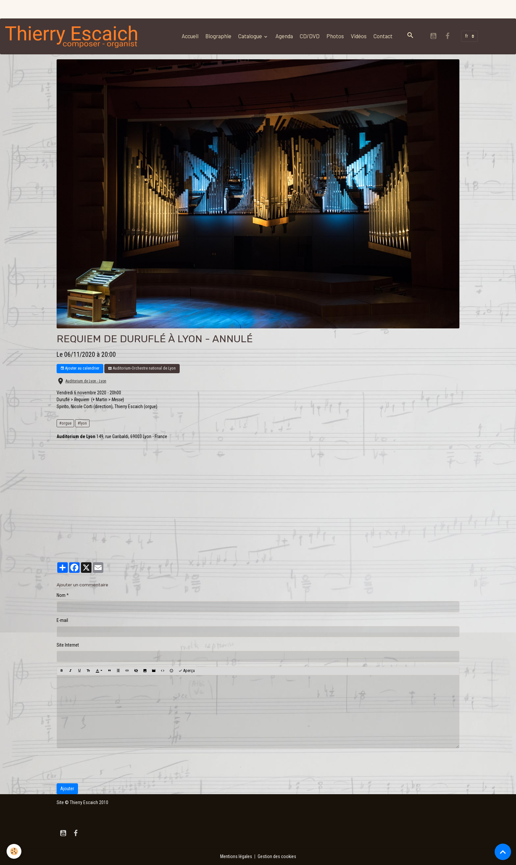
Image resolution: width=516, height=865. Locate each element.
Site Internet (68, 645)
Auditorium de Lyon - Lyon (85, 381)
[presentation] (107, 766)
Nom (61, 595)
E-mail (62, 620)
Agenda (284, 36)
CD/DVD (310, 36)
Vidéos (359, 36)
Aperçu (186, 670)
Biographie (218, 36)
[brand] (73, 36)
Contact (383, 36)
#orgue (65, 423)
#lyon (82, 423)
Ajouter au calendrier (79, 368)
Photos (335, 36)
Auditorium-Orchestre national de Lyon (142, 368)
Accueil (190, 36)
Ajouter (67, 788)
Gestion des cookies (277, 856)
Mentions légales (236, 856)
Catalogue (250, 36)
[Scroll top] (503, 852)
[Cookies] (14, 851)
